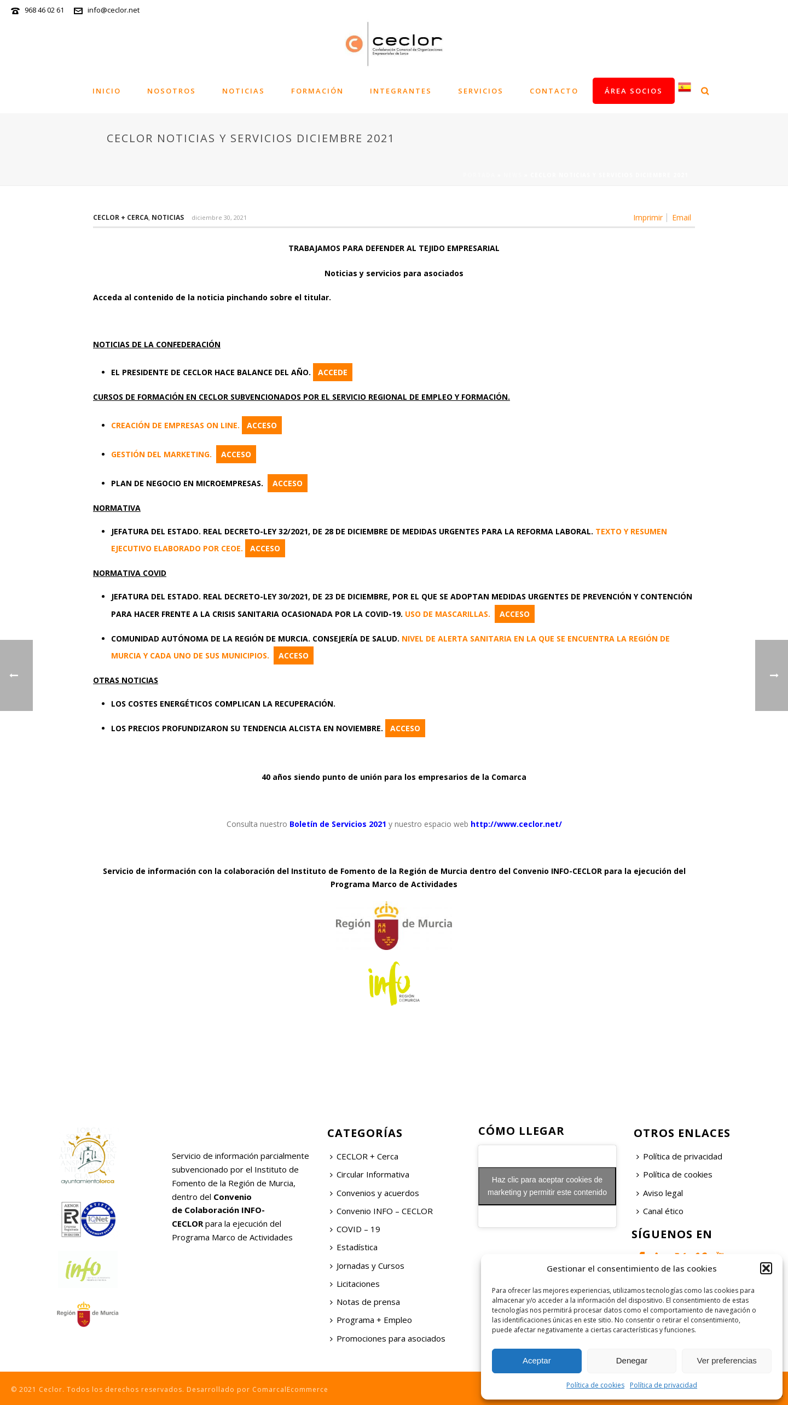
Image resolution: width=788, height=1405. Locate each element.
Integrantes (401, 91)
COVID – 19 (355, 1228)
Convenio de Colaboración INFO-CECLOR (218, 1210)
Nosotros (171, 91)
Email (681, 217)
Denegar (632, 1360)
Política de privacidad (663, 1385)
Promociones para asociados (387, 1338)
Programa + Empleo (371, 1319)
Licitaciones (355, 1283)
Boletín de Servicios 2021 (337, 824)
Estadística (354, 1246)
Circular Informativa (369, 1174)
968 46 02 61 (44, 10)
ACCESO (262, 425)
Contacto (554, 91)
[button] (766, 1268)
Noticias (243, 91)
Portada (479, 175)
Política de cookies (595, 1385)
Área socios (634, 91)
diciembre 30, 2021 (219, 217)
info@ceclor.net (114, 10)
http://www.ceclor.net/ (516, 824)
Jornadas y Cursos (367, 1265)
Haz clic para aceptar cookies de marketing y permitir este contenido (547, 1186)
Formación (317, 91)
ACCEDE (332, 372)
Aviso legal (659, 1192)
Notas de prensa (365, 1301)
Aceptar (537, 1360)
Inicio (106, 91)
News (512, 175)
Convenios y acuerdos (374, 1192)
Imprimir (648, 217)
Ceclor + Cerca (120, 217)
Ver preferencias (727, 1360)
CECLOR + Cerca (364, 1156)
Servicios (480, 91)
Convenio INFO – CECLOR (381, 1210)
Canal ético (659, 1210)
